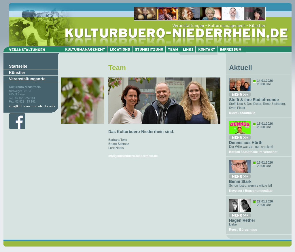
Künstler (17, 72)
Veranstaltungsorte (27, 79)
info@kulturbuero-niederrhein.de (133, 156)
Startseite (18, 66)
